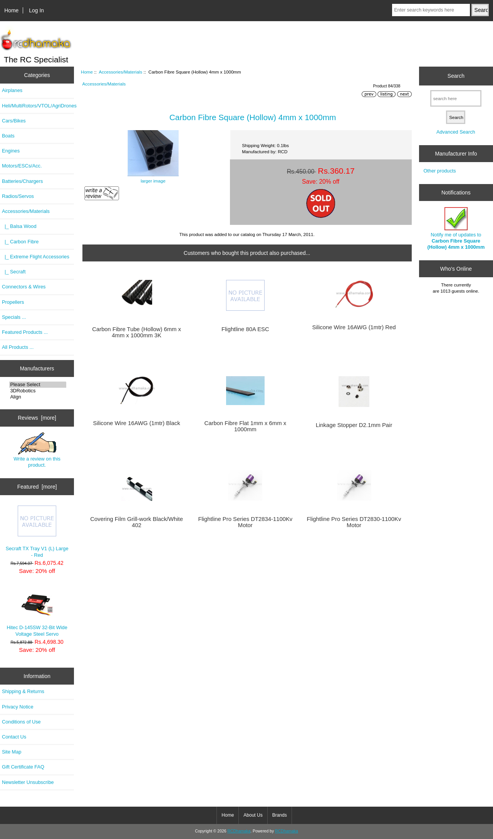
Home (11, 10)
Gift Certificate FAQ (23, 767)
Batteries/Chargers (22, 181)
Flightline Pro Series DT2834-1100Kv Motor (245, 522)
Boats (8, 136)
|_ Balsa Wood (19, 226)
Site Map (11, 752)
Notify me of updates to (456, 228)
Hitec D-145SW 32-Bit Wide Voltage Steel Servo (37, 611)
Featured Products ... (25, 332)
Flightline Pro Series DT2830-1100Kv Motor (354, 522)
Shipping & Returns (23, 691)
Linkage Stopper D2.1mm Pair (354, 425)
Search (456, 76)
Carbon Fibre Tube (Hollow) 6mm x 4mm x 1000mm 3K (136, 332)
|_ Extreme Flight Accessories (35, 257)
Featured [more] (37, 487)
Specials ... (14, 317)
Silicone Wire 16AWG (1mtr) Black (136, 423)
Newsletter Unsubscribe (28, 782)
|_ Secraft (13, 272)
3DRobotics (37, 391)
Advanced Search (455, 132)
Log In (36, 10)
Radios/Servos (18, 196)
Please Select (37, 385)
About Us (252, 815)
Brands (279, 815)
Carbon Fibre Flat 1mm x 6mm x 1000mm (246, 426)
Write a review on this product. (36, 450)
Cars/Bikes (14, 121)
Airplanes (12, 90)
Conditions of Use (21, 722)
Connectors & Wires (23, 287)
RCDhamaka (238, 831)
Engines (11, 151)
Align (37, 397)
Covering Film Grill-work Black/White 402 (136, 522)
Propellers (13, 302)
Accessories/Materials (120, 71)
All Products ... (18, 347)
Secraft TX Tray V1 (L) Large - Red (37, 532)
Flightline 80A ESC (245, 329)
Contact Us (14, 737)
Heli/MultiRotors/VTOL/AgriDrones (38, 106)
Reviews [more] (37, 418)
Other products (439, 171)
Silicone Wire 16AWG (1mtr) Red (354, 327)
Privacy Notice (17, 707)
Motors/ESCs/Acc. (22, 166)
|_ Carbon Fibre (20, 241)
